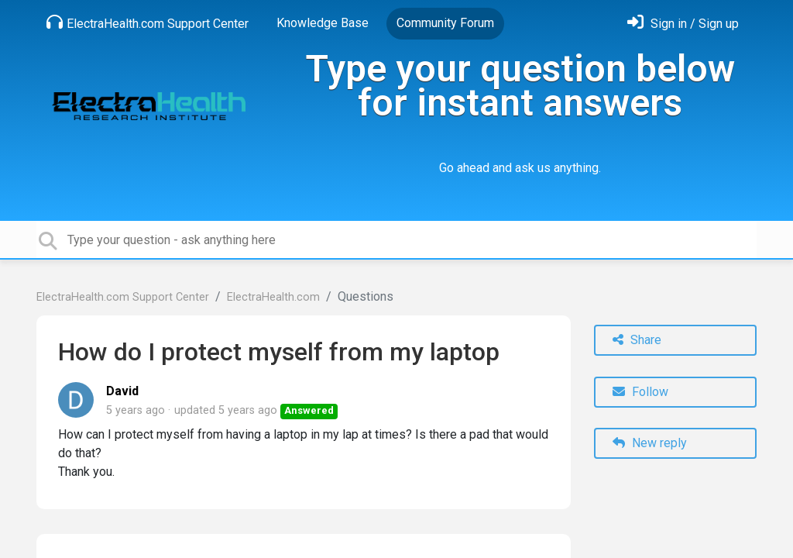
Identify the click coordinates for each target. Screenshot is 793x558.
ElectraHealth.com (273, 297)
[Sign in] (683, 24)
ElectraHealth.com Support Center (147, 22)
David (122, 391)
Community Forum (445, 23)
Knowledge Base (322, 23)
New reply (650, 443)
